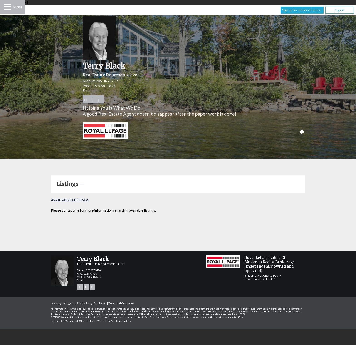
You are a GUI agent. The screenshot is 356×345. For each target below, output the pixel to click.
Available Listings (70, 200)
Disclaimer (100, 303)
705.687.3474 (105, 85)
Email (87, 90)
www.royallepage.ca (62, 303)
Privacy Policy (84, 303)
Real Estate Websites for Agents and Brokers (108, 321)
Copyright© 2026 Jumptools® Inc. (67, 321)
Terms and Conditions (121, 303)
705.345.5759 (107, 81)
